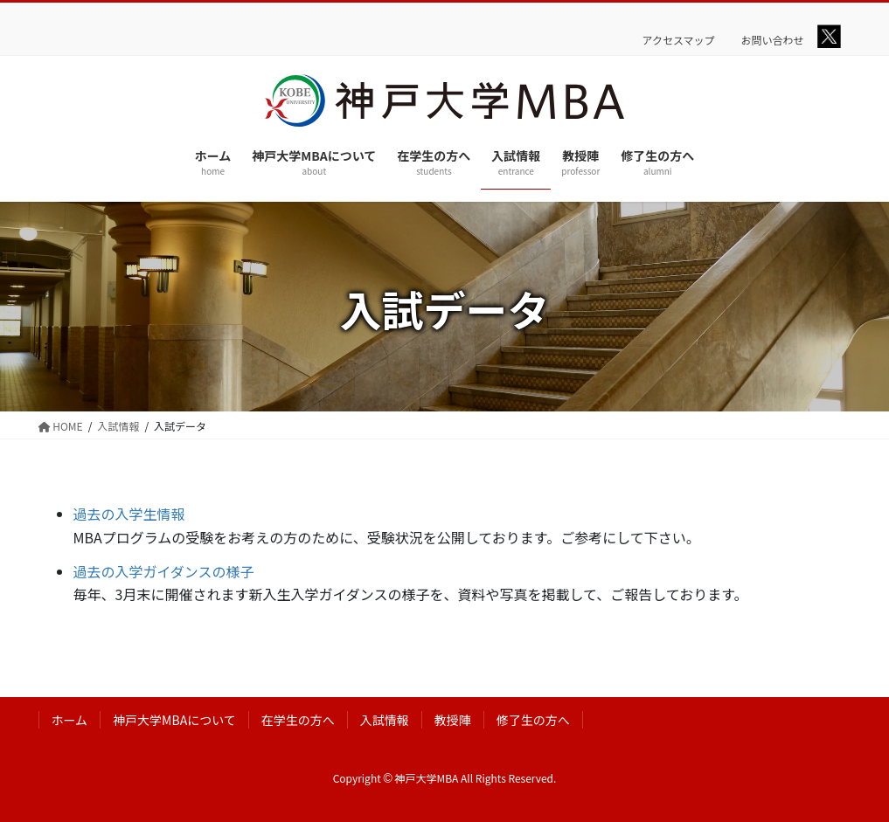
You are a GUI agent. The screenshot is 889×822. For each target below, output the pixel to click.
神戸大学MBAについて (174, 720)
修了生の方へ (533, 720)
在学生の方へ (298, 720)
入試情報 (384, 720)
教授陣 (452, 720)
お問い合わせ (772, 40)
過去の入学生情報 (129, 513)
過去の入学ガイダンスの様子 (163, 571)
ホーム (70, 720)
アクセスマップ (678, 40)
